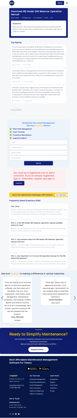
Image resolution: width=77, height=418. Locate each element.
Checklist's (53, 388)
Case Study (54, 385)
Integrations (54, 380)
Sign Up (38, 163)
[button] (2, 298)
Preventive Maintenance (37, 382)
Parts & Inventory (35, 388)
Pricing (52, 391)
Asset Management (36, 385)
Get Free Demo (61, 195)
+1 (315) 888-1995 (14, 388)
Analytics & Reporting (37, 391)
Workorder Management (37, 380)
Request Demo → (39, 349)
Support (52, 382)
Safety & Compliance (36, 394)
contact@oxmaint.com (16, 385)
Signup (60, 3)
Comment (19, 183)
